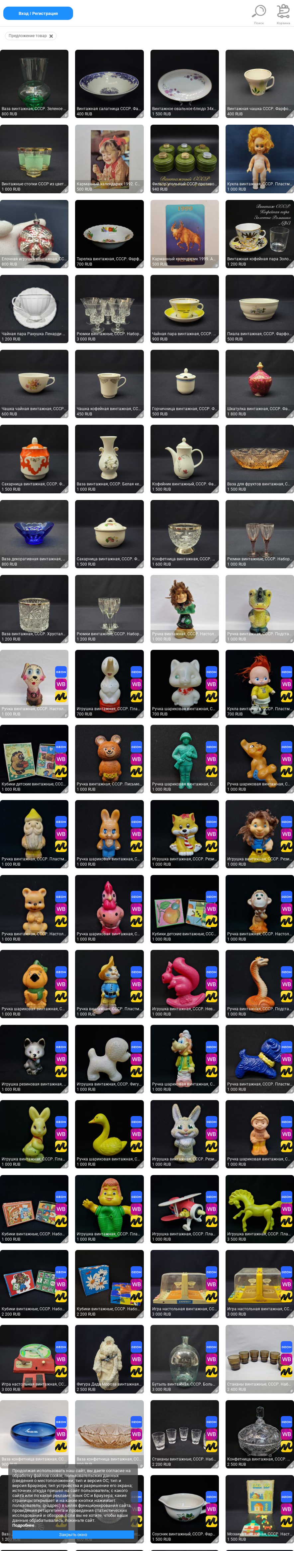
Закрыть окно (73, 1534)
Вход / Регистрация (38, 13)
